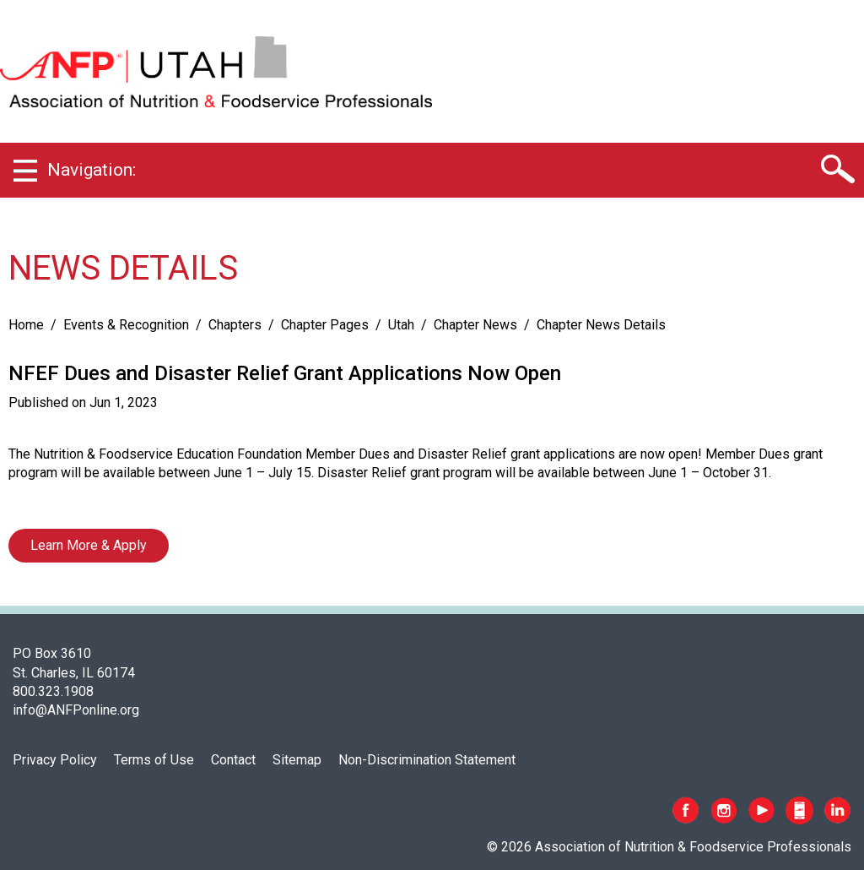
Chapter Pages (325, 325)
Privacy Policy (55, 760)
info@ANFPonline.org (76, 710)
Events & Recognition (126, 325)
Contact (233, 760)
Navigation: (91, 170)
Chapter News (475, 325)
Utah (401, 325)
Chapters (235, 325)
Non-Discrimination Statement (427, 760)
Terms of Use (154, 760)
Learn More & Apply (88, 545)
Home (26, 325)
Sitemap (297, 760)
